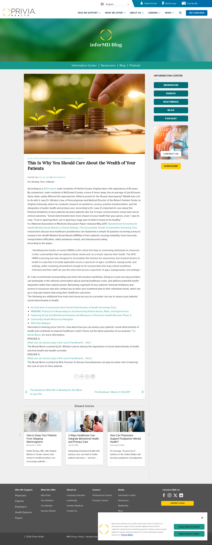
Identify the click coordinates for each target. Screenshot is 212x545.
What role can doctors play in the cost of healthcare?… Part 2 (60, 358)
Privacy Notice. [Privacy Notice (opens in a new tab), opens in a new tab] (127, 534)
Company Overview (76, 495)
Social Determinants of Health (68, 158)
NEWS (168, 12)
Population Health (42, 158)
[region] (152, 526)
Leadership (72, 500)
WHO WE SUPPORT (88, 12)
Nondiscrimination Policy (97, 536)
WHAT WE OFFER (114, 12)
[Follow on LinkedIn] (181, 495)
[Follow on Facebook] (164, 495)
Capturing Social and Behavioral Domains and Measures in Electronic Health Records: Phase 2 (81, 315)
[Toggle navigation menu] (206, 4)
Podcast (135, 65)
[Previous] (20, 434)
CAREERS (153, 12)
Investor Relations (75, 505)
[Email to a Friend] (87, 376)
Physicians (20, 495)
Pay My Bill (192, 3)
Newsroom (108, 65)
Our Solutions (47, 500)
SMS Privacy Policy (75, 536)
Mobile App (170, 3)
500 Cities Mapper (41, 323)
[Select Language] (117, 4)
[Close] (202, 518)
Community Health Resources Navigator (52, 319)
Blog (123, 65)
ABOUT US (135, 12)
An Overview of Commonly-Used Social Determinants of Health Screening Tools (73, 307)
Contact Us (72, 510)
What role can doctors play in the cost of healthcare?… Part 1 (59, 342)
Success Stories (48, 510)
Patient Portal (150, 3)
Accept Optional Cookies (189, 526)
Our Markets (46, 505)
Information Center (84, 65)
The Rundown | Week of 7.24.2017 (112, 392)
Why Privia (46, 495)
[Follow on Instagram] (169, 495)
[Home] (19, 12)
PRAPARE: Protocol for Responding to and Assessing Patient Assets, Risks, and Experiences (80, 311)
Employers (21, 507)
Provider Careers (100, 500)
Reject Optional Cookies (189, 533)
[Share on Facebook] (76, 376)
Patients (19, 501)
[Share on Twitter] (81, 376)
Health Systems (23, 512)
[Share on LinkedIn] (92, 376)
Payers (18, 518)
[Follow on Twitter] (175, 495)
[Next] (148, 434)
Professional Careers (102, 495)
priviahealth (59, 177)
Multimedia (123, 505)
